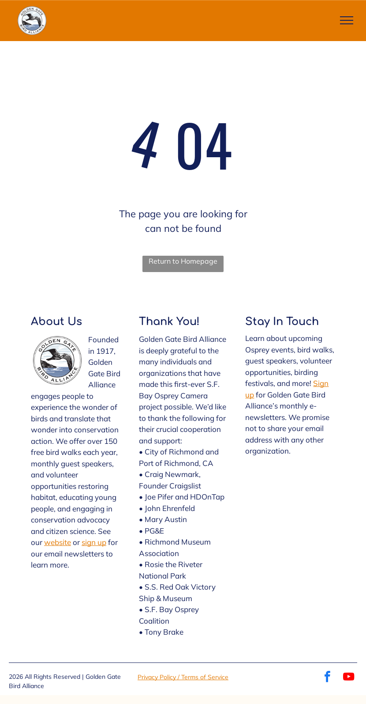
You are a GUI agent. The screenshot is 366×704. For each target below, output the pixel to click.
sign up (94, 542)
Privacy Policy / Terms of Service (183, 677)
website (57, 542)
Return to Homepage (183, 261)
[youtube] (348, 677)
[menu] (346, 20)
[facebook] (327, 677)
